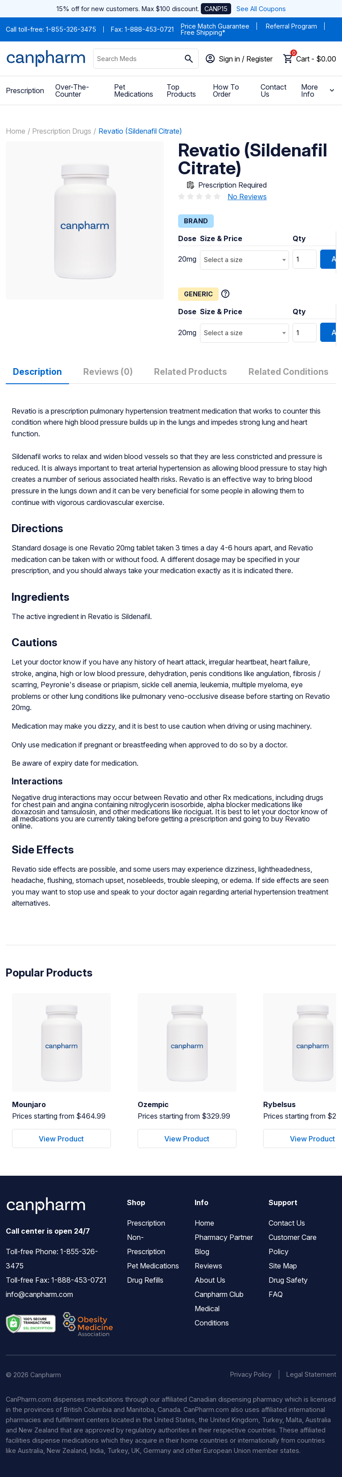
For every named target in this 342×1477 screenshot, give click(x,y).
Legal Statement (311, 1374)
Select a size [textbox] (223, 259)
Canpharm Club (219, 1294)
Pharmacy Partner (224, 1237)
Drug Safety (288, 1280)
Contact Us (273, 90)
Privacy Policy (251, 1374)
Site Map (283, 1265)
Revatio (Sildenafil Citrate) (140, 131)
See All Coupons (261, 8)
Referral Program (291, 26)
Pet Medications (133, 90)
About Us (210, 1280)
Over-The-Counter (72, 90)
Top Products (181, 90)
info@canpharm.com (39, 1294)
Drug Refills (145, 1280)
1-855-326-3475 (71, 29)
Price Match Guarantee (215, 26)
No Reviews (247, 196)
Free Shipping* (203, 32)
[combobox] (244, 260)
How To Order (226, 90)
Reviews (208, 1265)
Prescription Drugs (61, 131)
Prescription (25, 90)
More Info (318, 90)
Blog (202, 1251)
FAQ (276, 1294)
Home (15, 131)
